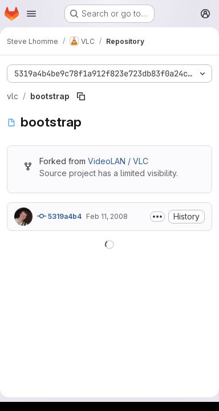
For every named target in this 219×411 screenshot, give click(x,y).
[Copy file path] (81, 96)
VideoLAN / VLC (118, 161)
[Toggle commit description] (157, 216)
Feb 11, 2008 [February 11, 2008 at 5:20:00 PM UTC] (107, 216)
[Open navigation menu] (31, 14)
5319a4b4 (59, 216)
